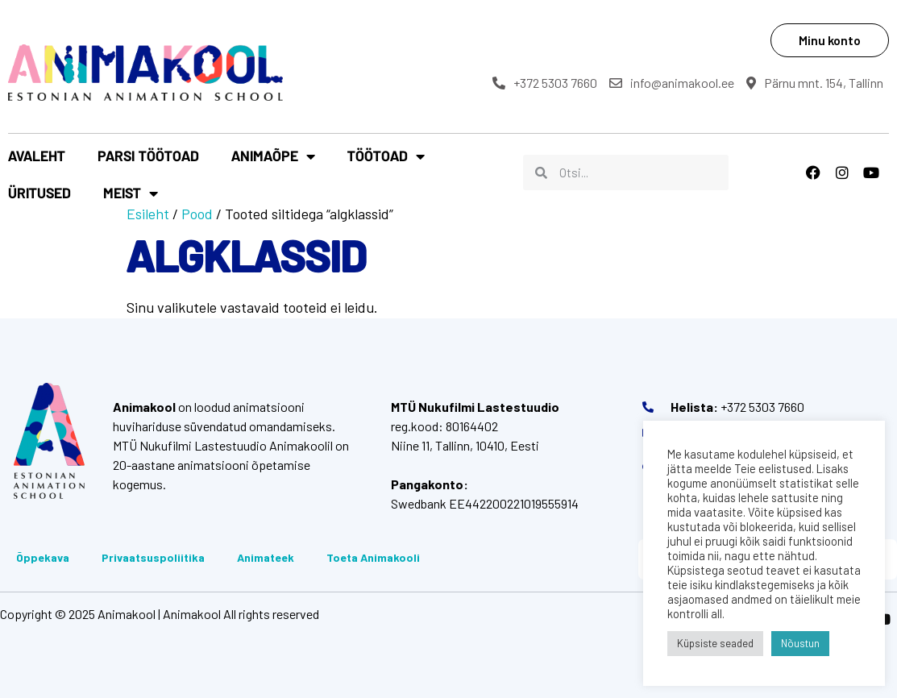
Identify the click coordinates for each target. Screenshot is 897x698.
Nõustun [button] (800, 643)
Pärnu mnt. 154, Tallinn (814, 82)
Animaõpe (273, 156)
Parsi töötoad (148, 155)
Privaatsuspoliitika (153, 557)
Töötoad (386, 156)
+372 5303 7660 (544, 82)
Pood (197, 213)
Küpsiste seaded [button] (715, 643)
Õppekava (42, 557)
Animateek (265, 557)
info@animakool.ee (671, 82)
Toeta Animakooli (373, 557)
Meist (130, 193)
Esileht (148, 213)
